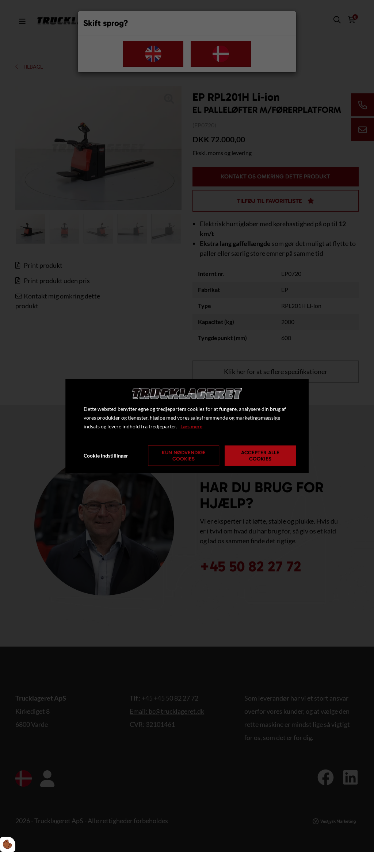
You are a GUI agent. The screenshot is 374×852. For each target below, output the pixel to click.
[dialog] (187, 426)
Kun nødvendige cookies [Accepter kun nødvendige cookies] (184, 456)
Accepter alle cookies (260, 456)
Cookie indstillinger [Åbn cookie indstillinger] (106, 455)
